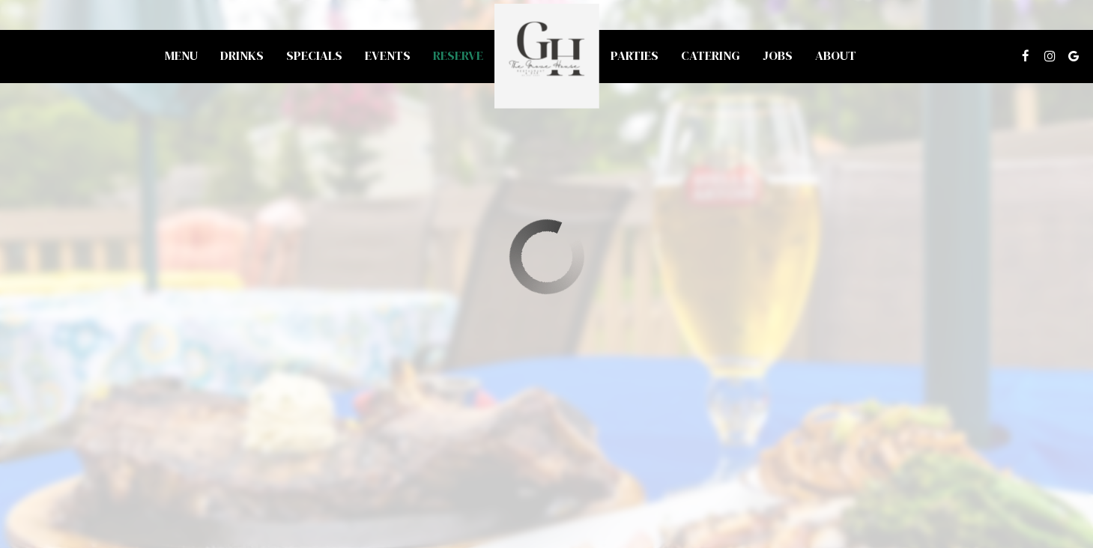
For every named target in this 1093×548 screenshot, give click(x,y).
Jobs (778, 56)
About (835, 56)
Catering (710, 56)
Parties (634, 56)
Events (388, 56)
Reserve (458, 56)
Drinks (242, 56)
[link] (546, 56)
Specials (314, 56)
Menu (181, 56)
